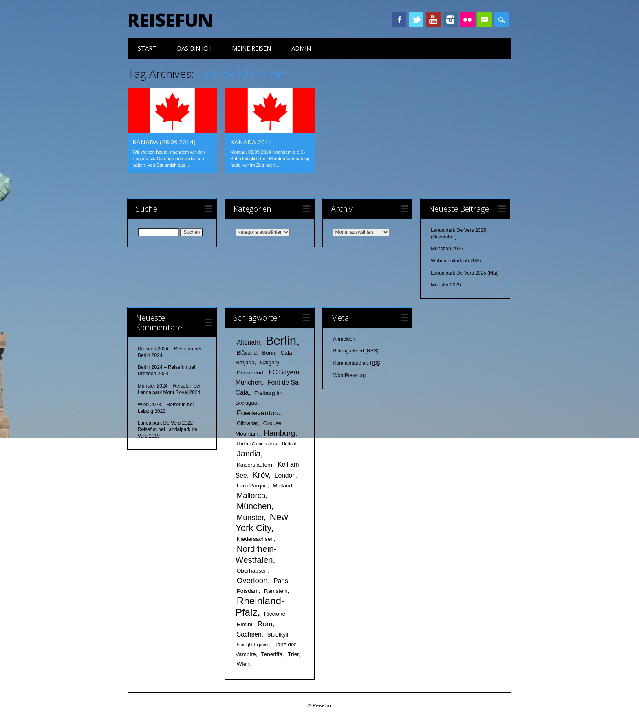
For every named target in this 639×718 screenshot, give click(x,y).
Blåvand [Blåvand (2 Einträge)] (247, 353)
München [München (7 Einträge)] (254, 506)
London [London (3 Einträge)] (285, 475)
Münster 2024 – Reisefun (165, 386)
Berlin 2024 (150, 355)
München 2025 (447, 248)
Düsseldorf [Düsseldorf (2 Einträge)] (250, 373)
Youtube (433, 19)
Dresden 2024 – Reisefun (165, 349)
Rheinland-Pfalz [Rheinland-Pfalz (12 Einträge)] (260, 606)
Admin (301, 48)
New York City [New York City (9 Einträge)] (262, 522)
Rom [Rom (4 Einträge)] (265, 624)
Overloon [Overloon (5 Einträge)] (252, 580)
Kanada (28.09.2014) (164, 142)
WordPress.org (349, 375)
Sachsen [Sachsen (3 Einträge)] (249, 634)
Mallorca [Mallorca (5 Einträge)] (251, 495)
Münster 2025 (446, 285)
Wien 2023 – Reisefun (162, 404)
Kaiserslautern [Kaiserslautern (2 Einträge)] (255, 465)
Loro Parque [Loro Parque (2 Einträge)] (252, 485)
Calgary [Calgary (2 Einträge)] (269, 362)
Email (484, 19)
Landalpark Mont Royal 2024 (169, 392)
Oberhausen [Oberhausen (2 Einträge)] (252, 571)
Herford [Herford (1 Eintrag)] (289, 443)
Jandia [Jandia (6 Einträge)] (249, 453)
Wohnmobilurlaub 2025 (456, 261)
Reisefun (170, 20)
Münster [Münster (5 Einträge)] (250, 517)
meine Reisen (251, 48)
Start (147, 48)
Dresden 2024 (153, 374)
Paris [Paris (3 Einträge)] (280, 580)
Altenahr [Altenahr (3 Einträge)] (248, 342)
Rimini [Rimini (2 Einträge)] (244, 624)
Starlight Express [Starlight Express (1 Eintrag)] (253, 644)
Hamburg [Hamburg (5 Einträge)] (279, 433)
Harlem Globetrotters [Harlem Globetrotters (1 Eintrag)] (257, 443)
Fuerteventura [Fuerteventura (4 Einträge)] (259, 413)
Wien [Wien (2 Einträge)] (243, 664)
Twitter (416, 19)
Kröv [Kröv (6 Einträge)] (260, 474)
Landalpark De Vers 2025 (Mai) (464, 273)
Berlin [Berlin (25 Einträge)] (281, 340)
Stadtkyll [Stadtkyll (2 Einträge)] (278, 635)
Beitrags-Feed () (355, 351)
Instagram (450, 19)
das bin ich (194, 48)
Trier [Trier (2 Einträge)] (293, 654)
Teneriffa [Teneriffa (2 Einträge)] (271, 654)
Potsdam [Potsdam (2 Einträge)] (248, 591)
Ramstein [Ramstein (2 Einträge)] (276, 591)
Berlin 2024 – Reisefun (162, 367)
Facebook (399, 19)
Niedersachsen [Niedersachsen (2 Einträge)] (255, 539)
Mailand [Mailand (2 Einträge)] (282, 485)
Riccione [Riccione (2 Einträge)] (275, 614)
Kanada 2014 (251, 142)
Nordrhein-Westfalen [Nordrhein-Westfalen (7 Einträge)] (256, 554)
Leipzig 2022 (151, 411)
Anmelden (344, 339)
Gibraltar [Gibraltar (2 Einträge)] (247, 423)
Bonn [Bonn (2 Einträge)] (268, 353)
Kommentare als (356, 363)
